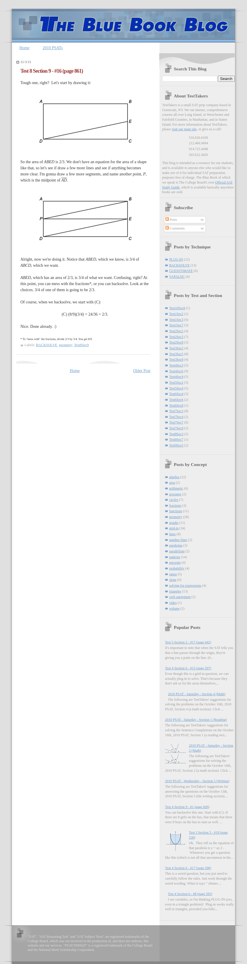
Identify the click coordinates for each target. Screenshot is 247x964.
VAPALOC (177, 277)
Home (24, 48)
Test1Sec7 (176, 325)
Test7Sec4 (176, 417)
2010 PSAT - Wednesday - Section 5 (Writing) (197, 781)
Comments (175, 228)
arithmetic (176, 488)
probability (176, 568)
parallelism (177, 551)
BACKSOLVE (46, 345)
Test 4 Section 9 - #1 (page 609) (187, 807)
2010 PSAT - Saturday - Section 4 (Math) (196, 694)
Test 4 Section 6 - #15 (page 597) (188, 668)
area (172, 483)
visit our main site (184, 129)
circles (173, 500)
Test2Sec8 (176, 342)
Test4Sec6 (176, 371)
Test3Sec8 (176, 360)
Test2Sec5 (176, 337)
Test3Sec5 (176, 354)
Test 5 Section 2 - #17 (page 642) (188, 642)
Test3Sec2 (176, 348)
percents (175, 563)
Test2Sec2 (176, 331)
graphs (173, 523)
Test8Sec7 (176, 439)
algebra (174, 477)
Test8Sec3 (176, 434)
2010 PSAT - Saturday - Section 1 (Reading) (196, 720)
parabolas (176, 545)
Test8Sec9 (81, 345)
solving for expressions (185, 586)
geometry (65, 345)
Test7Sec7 (176, 422)
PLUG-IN (176, 259)
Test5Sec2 (176, 382)
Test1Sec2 (176, 314)
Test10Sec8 (177, 308)
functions (175, 511)
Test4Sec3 (176, 365)
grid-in (173, 528)
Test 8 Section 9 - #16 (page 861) (51, 71)
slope (172, 580)
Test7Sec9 (176, 428)
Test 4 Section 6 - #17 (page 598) (188, 868)
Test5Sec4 (176, 388)
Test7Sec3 (176, 411)
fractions (175, 506)
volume (174, 608)
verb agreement (180, 597)
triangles (175, 591)
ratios (173, 574)
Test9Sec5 (176, 445)
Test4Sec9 (176, 377)
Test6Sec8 (176, 405)
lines (172, 534)
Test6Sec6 (176, 400)
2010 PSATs (53, 48)
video (173, 603)
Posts (171, 220)
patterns (174, 557)
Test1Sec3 (176, 320)
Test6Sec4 (176, 394)
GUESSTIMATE (181, 271)
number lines (178, 540)
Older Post (142, 371)
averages (175, 494)
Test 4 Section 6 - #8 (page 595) (190, 894)
